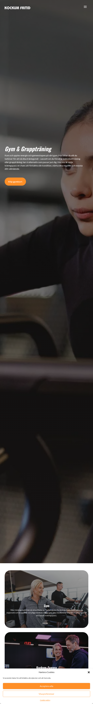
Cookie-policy (45, 700)
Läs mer (45, 623)
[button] (88, 672)
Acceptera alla (46, 686)
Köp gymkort (15, 181)
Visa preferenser (46, 694)
